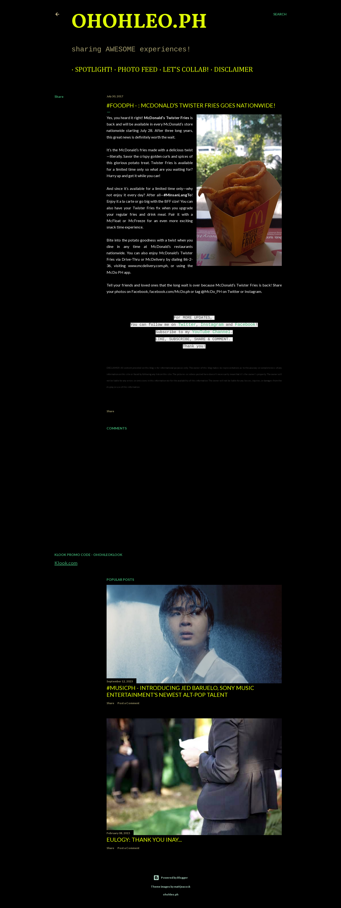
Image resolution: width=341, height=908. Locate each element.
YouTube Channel (211, 332)
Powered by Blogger (170, 878)
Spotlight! (90, 69)
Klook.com (65, 563)
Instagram (212, 324)
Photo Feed (134, 69)
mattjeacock (182, 886)
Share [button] (58, 96)
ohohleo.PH (139, 22)
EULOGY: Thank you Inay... (144, 839)
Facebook (245, 324)
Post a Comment (128, 703)
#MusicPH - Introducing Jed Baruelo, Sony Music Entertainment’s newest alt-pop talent (180, 691)
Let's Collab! (182, 69)
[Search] (280, 14)
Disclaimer (230, 69)
